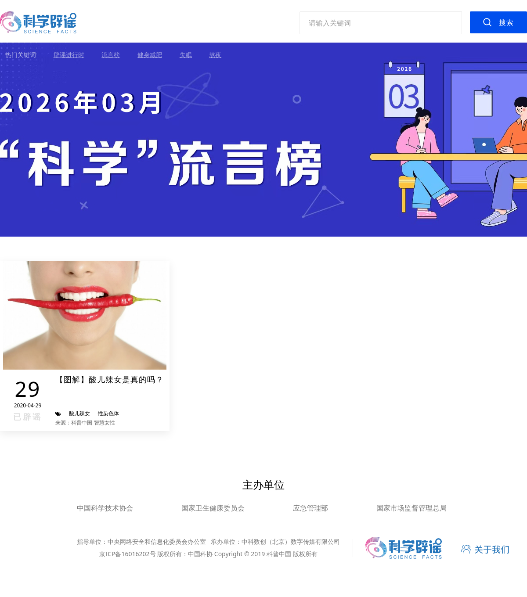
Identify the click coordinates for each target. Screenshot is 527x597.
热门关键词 (20, 54)
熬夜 (215, 54)
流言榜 (110, 54)
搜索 (506, 22)
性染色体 (108, 413)
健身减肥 (149, 54)
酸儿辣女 (79, 413)
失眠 (186, 54)
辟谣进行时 (69, 54)
